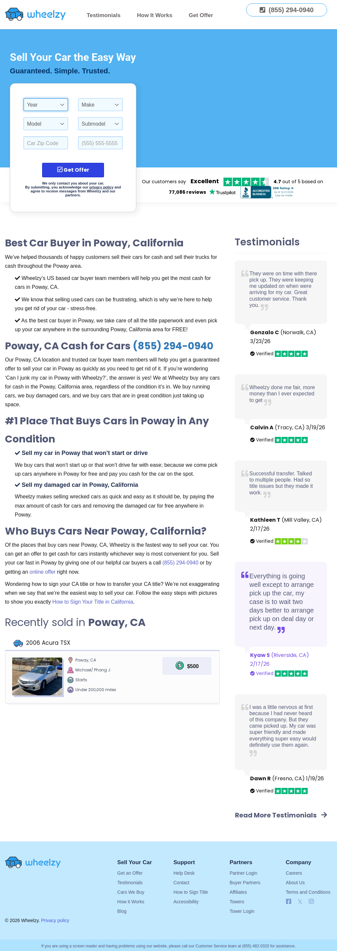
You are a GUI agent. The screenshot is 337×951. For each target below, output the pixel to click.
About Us (295, 882)
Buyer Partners (245, 882)
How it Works (130, 901)
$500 (193, 666)
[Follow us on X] (301, 903)
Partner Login (243, 873)
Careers (294, 873)
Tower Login (242, 911)
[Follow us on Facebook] (289, 903)
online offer (43, 572)
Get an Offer (130, 873)
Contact (181, 882)
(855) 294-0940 (173, 346)
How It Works (154, 15)
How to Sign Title (190, 892)
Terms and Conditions (308, 892)
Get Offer (201, 15)
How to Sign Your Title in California (92, 602)
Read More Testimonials (281, 815)
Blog (121, 911)
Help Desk (184, 873)
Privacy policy (55, 920)
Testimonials (104, 15)
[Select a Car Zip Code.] (45, 142)
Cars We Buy (130, 892)
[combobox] (45, 104)
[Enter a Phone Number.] (100, 142)
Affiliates (238, 892)
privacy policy (102, 187)
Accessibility (185, 901)
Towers (237, 901)
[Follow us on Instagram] (311, 903)
